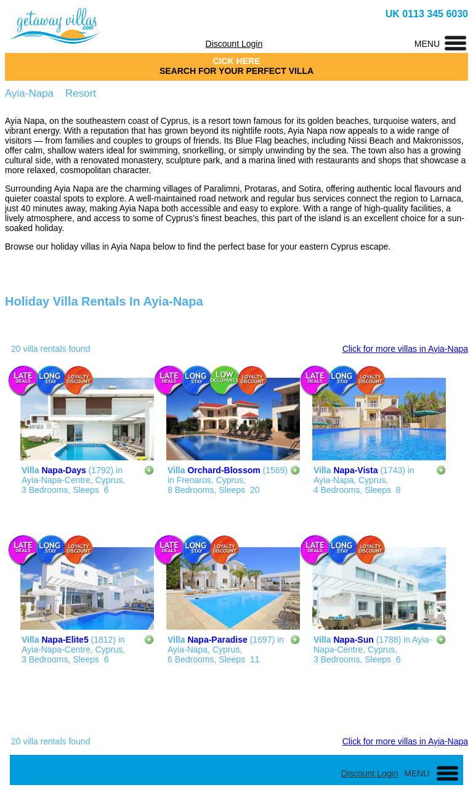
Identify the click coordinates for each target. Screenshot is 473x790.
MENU (427, 44)
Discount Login (234, 44)
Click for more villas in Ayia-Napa (405, 349)
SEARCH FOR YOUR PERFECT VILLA (236, 71)
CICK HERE (236, 61)
